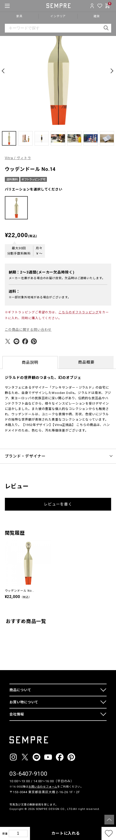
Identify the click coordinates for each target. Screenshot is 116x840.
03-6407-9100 (28, 773)
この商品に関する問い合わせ (28, 330)
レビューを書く (58, 504)
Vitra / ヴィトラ (18, 158)
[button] (4, 71)
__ (10, 818)
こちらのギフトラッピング (78, 312)
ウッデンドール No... (20, 590)
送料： (14, 291)
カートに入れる (65, 833)
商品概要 (86, 362)
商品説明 (30, 362)
